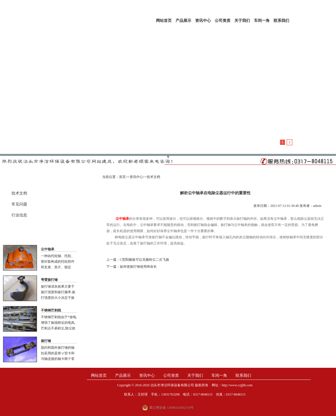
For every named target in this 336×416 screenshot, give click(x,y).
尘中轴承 (47, 249)
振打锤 (46, 341)
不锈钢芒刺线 (51, 310)
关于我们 (242, 21)
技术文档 (19, 193)
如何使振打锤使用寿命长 (138, 267)
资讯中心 (203, 21)
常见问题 (19, 204)
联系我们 (281, 21)
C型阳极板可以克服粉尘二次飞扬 (144, 260)
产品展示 (183, 21)
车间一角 (262, 21)
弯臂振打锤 (49, 280)
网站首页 (164, 21)
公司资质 (222, 21)
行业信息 (19, 215)
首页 (122, 177)
